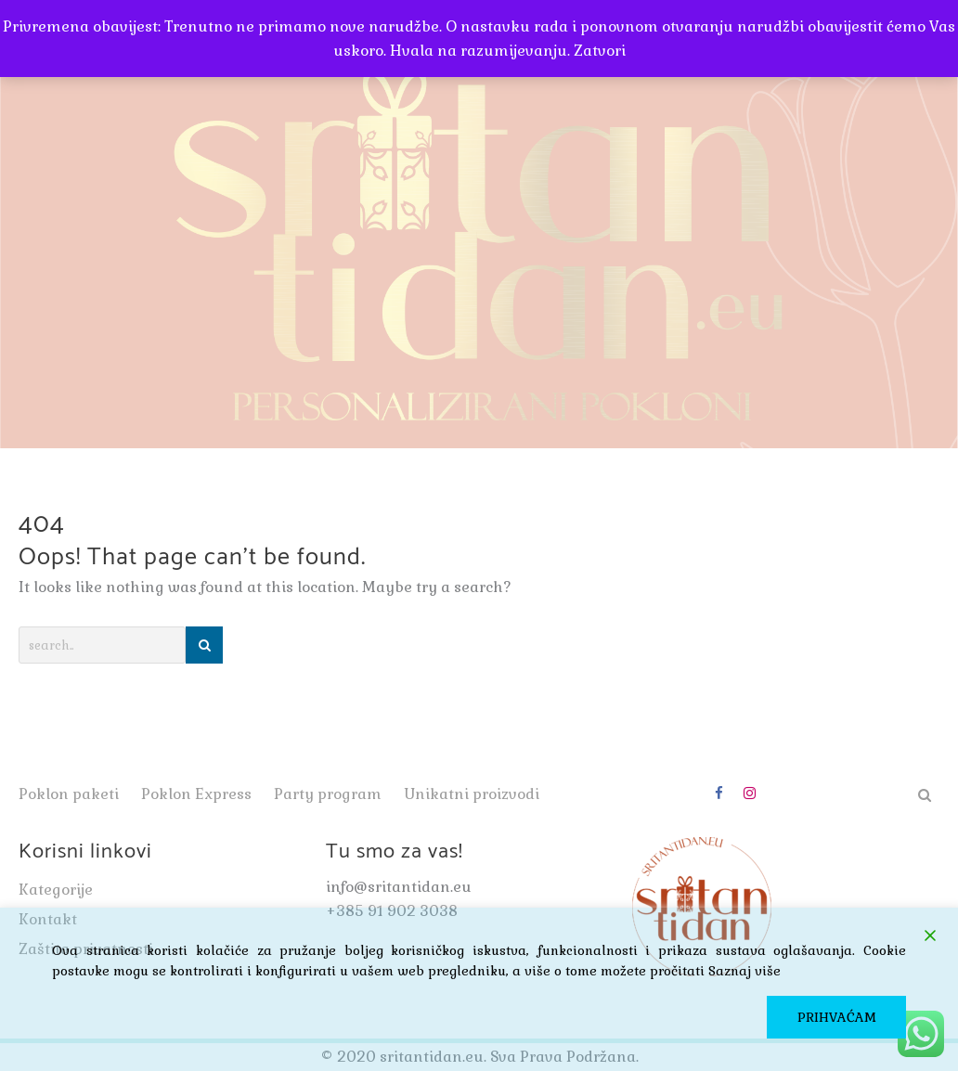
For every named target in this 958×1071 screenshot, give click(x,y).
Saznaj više (744, 970)
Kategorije (56, 889)
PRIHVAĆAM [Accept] (836, 1017)
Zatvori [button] (600, 50)
